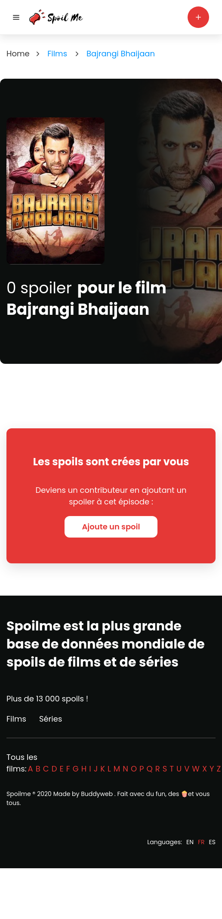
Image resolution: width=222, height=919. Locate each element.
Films (16, 718)
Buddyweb (97, 794)
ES (212, 842)
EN (190, 842)
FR (201, 842)
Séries (50, 718)
